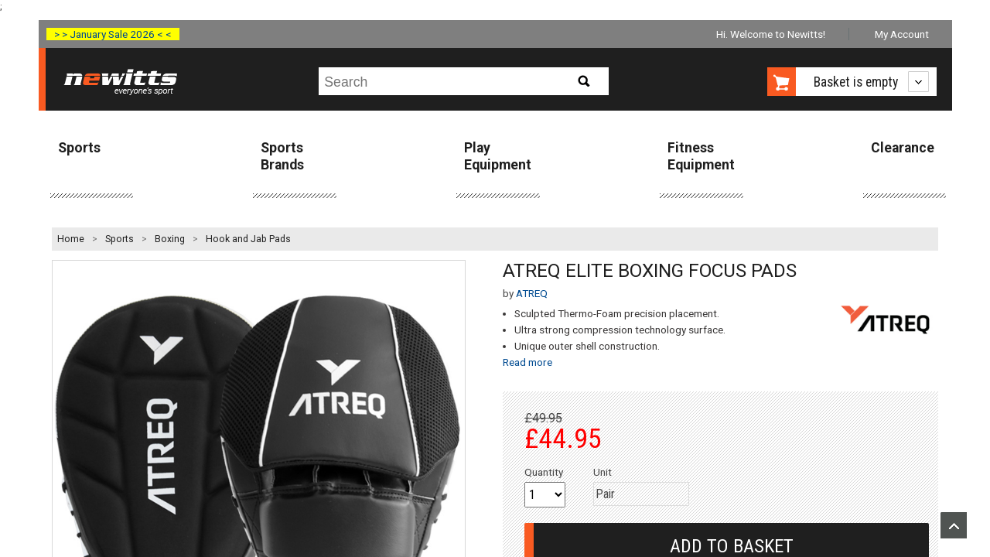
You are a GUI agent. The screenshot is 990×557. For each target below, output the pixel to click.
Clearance (902, 147)
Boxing (170, 239)
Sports (79, 147)
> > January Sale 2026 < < (113, 34)
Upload (953, 525)
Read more (527, 362)
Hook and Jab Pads (248, 239)
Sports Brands (282, 156)
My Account (902, 34)
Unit (602, 472)
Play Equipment (497, 156)
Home (70, 239)
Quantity (543, 472)
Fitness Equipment (701, 156)
